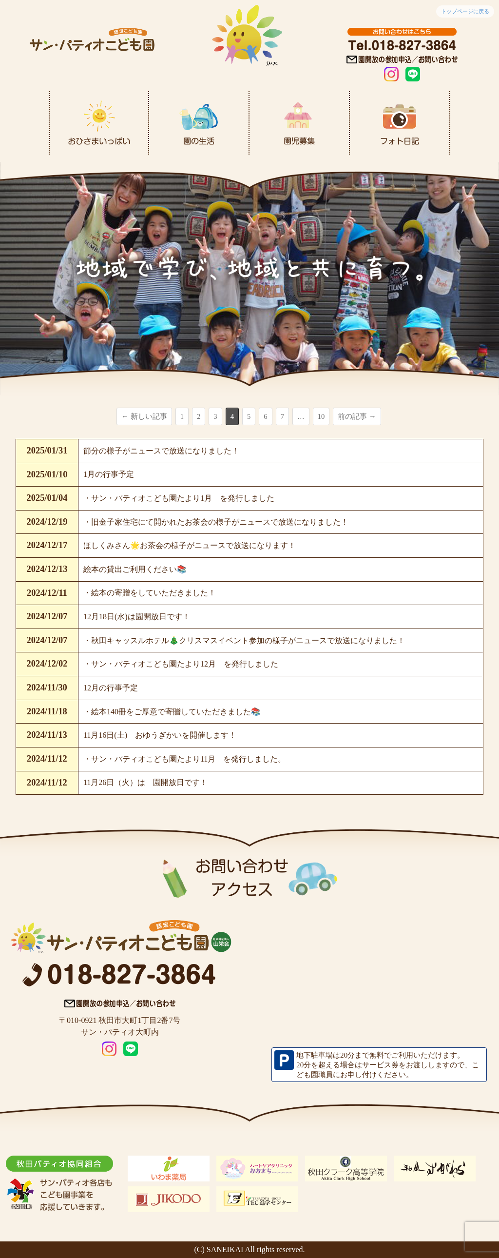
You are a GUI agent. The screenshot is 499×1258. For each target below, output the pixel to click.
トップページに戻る (465, 11)
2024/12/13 (47, 569)
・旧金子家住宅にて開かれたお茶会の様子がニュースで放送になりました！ (215, 522)
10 (321, 416)
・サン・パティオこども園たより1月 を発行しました (178, 498)
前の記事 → (357, 416)
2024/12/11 (47, 593)
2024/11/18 (47, 711)
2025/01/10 (47, 474)
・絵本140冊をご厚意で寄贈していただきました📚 (172, 712)
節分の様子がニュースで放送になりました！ (161, 451)
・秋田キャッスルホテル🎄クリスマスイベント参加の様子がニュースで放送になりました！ (244, 640)
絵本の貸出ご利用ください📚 (135, 569)
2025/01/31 (47, 450)
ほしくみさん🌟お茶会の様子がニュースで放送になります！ (189, 545)
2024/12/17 (47, 545)
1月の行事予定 (108, 474)
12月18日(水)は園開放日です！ (136, 616)
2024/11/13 (47, 735)
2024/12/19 (47, 522)
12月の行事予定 (110, 688)
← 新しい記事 (144, 416)
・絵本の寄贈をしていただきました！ (149, 593)
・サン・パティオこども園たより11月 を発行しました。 (184, 759)
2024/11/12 (47, 759)
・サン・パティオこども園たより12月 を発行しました (180, 664)
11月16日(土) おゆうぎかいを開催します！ (159, 735)
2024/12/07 (47, 616)
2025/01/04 (47, 498)
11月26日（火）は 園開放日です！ (145, 782)
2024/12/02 (47, 663)
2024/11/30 (47, 687)
